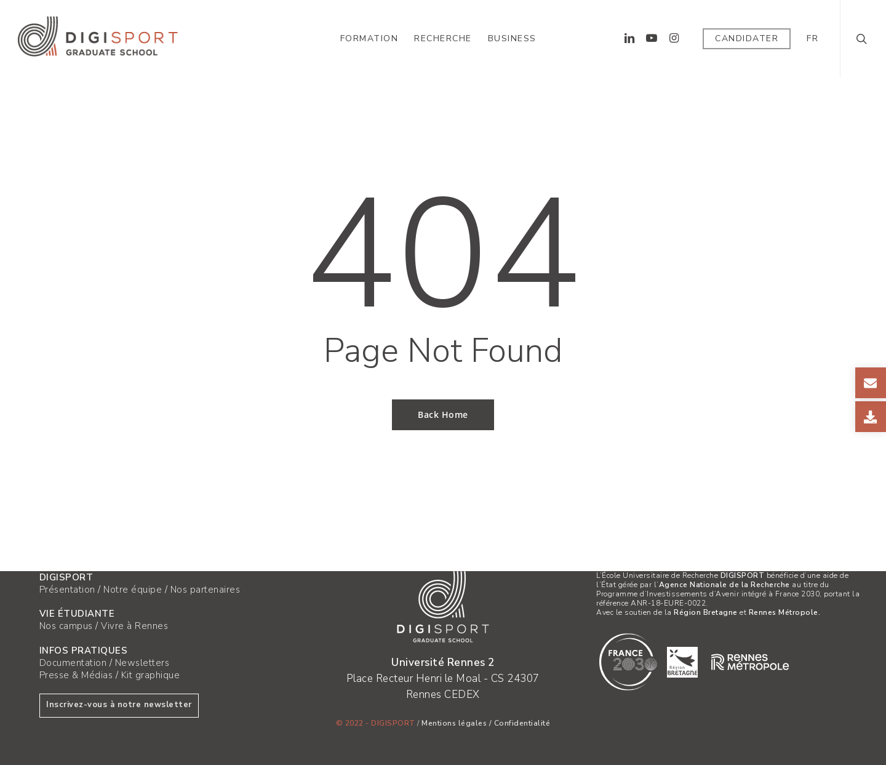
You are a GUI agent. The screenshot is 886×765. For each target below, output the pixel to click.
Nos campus (66, 626)
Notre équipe (132, 589)
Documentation (73, 663)
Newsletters (142, 663)
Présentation (67, 589)
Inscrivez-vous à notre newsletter (119, 704)
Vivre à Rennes (134, 626)
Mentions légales (454, 723)
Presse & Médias (76, 675)
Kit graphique (150, 675)
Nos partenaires (205, 589)
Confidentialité (522, 723)
